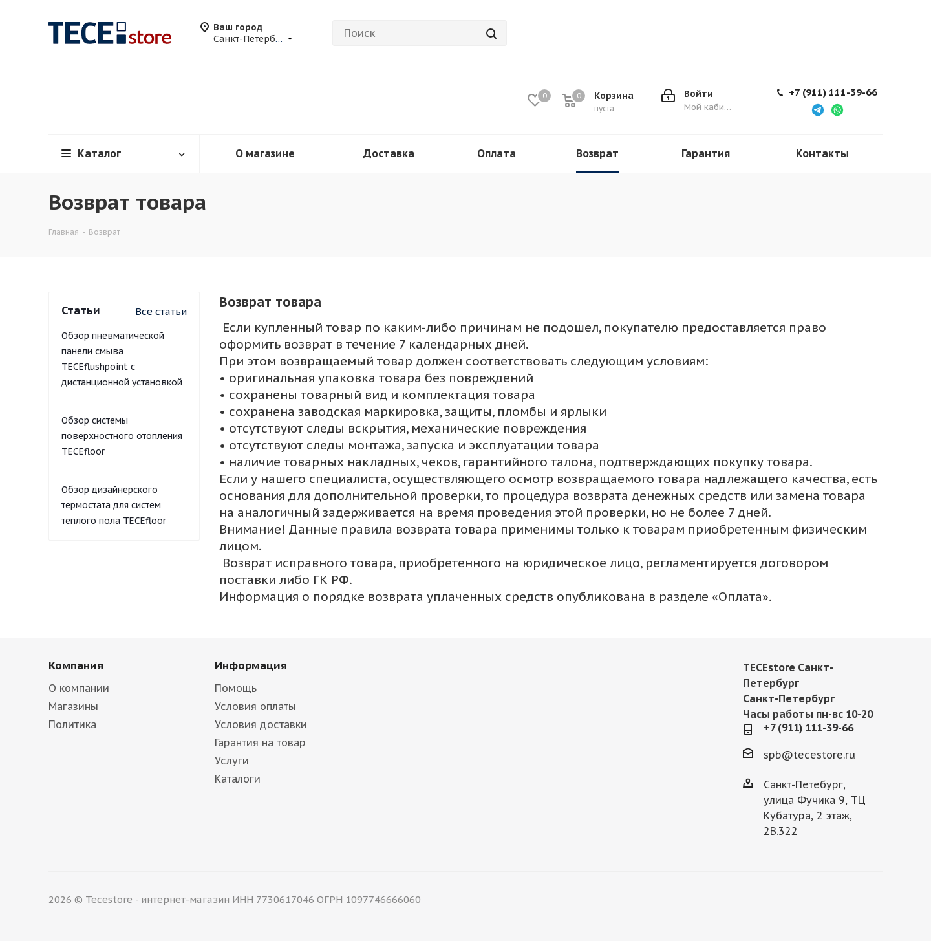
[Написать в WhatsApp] (837, 109)
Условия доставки (261, 724)
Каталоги (238, 778)
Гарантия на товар (260, 742)
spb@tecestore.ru (809, 754)
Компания (75, 665)
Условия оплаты (255, 706)
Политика (72, 724)
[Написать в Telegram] (817, 109)
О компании (78, 688)
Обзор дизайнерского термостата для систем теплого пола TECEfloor (113, 505)
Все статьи (161, 311)
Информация (251, 665)
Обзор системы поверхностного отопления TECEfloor (121, 436)
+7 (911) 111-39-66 (833, 92)
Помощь (236, 688)
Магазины (73, 706)
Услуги (232, 760)
